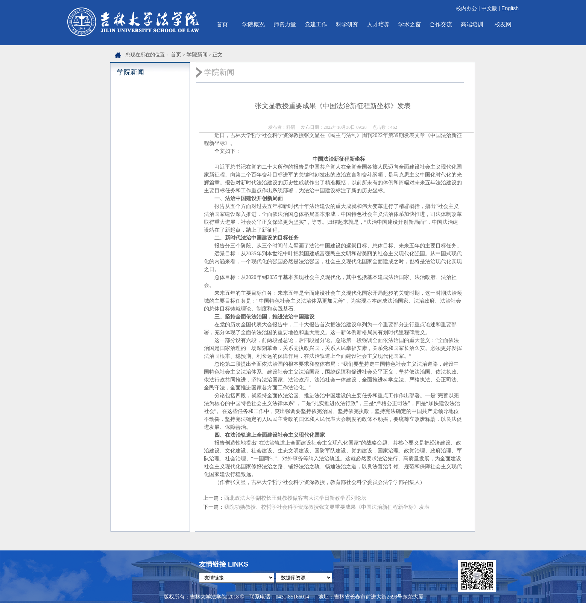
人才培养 (378, 24)
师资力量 (284, 24)
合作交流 (441, 24)
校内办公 (466, 8)
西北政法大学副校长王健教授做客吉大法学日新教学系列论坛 (295, 498)
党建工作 (316, 24)
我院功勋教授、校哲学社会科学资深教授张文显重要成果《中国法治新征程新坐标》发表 (327, 507)
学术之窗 (409, 24)
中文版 (489, 8)
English (510, 8)
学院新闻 (197, 54)
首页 (222, 24)
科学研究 (347, 24)
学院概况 (253, 24)
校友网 (503, 24)
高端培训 (472, 24)
